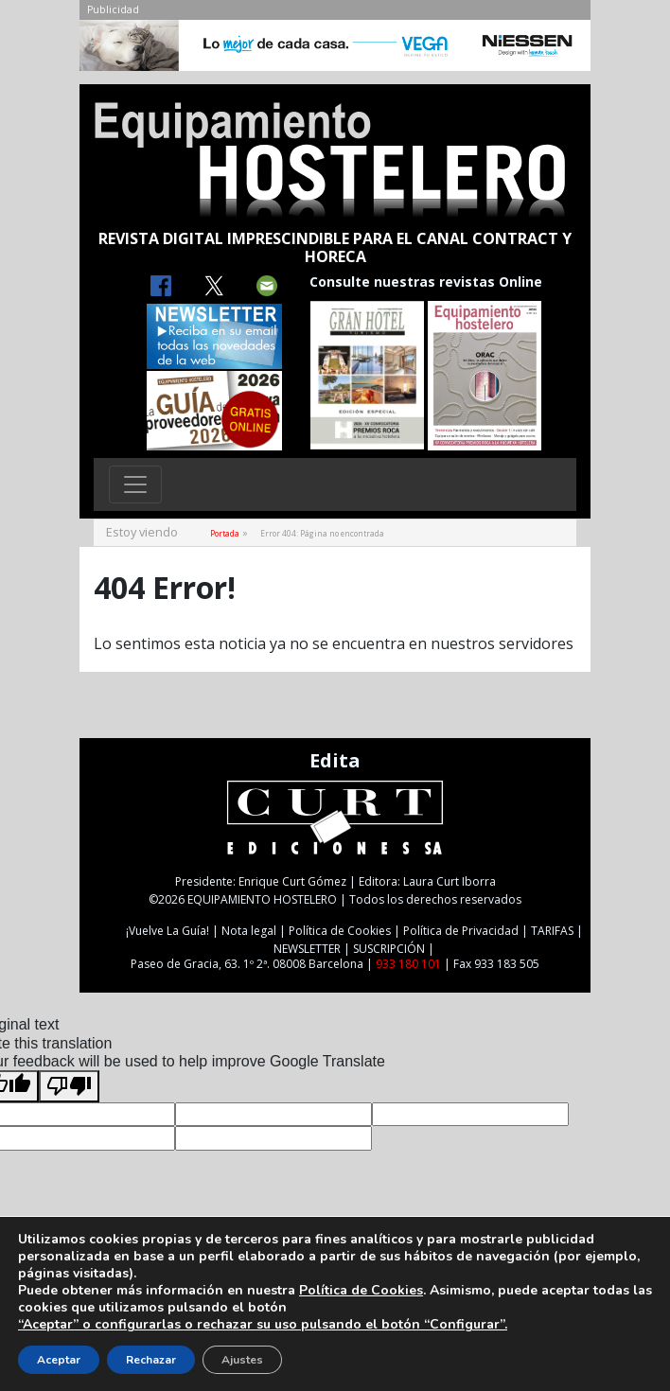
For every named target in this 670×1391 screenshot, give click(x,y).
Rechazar (151, 1359)
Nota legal (248, 931)
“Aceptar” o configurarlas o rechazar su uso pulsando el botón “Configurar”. (262, 1324)
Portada (224, 533)
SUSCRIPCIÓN (389, 949)
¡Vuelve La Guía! (167, 931)
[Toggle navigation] (135, 484)
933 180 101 (408, 964)
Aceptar (58, 1359)
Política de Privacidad (461, 931)
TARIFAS (552, 931)
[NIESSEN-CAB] (335, 50)
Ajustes (242, 1359)
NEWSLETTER (307, 949)
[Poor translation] (69, 1086)
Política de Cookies (340, 931)
